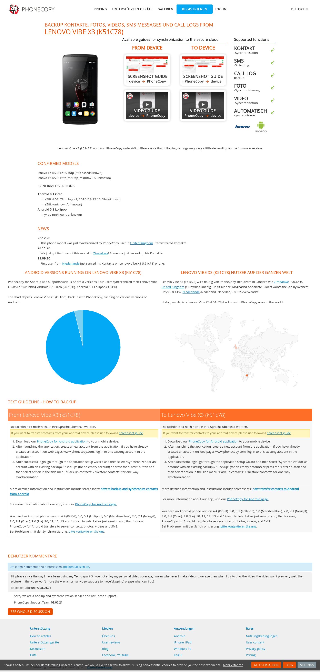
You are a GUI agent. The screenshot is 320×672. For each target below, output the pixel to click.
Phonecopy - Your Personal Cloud (32, 9)
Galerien (165, 9)
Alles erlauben (266, 665)
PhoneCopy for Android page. (96, 504)
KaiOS (178, 655)
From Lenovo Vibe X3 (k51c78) (147, 70)
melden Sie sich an (76, 567)
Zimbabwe (100, 253)
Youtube (123, 655)
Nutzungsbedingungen (262, 636)
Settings (307, 665)
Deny (289, 665)
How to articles (40, 636)
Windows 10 (182, 649)
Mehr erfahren (233, 665)
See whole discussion (30, 611)
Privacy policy (255, 649)
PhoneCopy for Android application (62, 441)
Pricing (100, 9)
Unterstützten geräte (132, 9)
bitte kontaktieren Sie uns (86, 531)
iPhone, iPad (182, 642)
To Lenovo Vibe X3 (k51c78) (203, 70)
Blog (105, 649)
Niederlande (70, 263)
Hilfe (33, 655)
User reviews (111, 642)
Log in (220, 9)
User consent (255, 642)
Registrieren (194, 9)
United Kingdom (141, 243)
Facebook (109, 655)
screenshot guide (131, 433)
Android (179, 636)
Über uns (108, 636)
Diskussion (37, 649)
